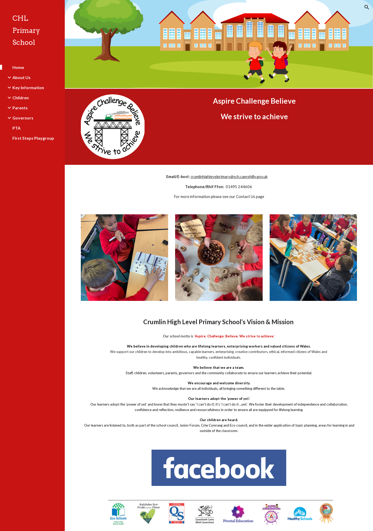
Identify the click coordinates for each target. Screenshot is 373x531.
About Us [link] (21, 77)
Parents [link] (20, 107)
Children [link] (20, 97)
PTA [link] (16, 127)
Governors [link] (22, 117)
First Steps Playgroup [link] (33, 138)
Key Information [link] (28, 87)
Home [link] (18, 67)
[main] (254, 108)
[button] (367, 7)
